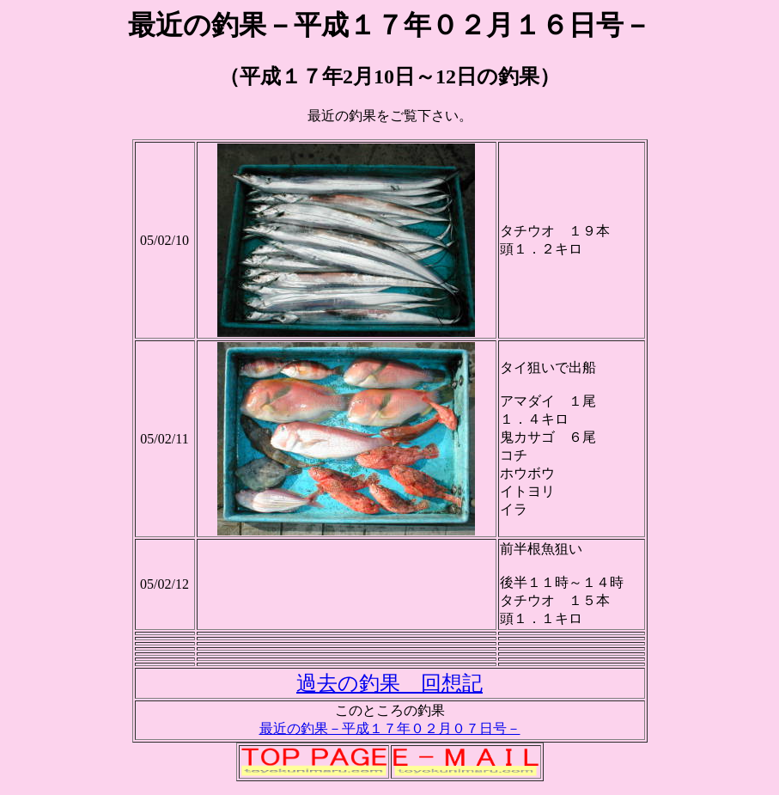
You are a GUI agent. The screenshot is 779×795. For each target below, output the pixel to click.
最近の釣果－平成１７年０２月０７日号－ (389, 728)
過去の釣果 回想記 (389, 683)
